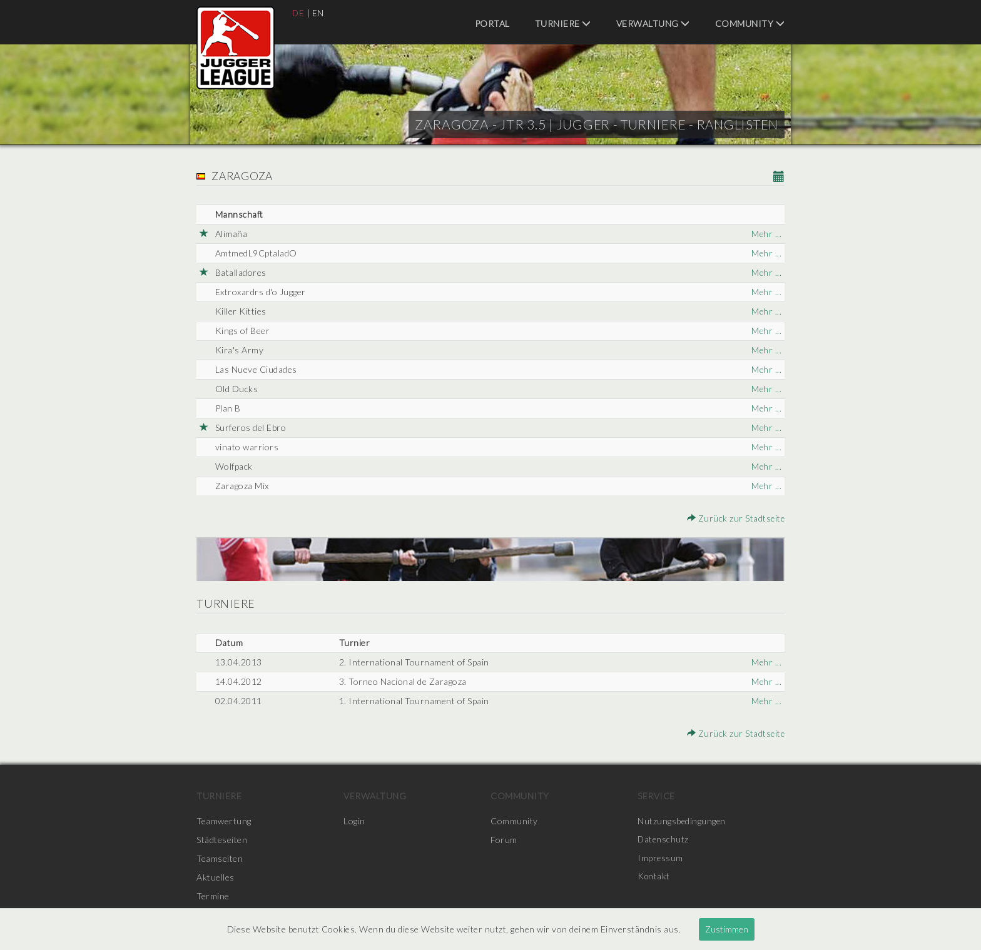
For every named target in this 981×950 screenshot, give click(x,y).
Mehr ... (766, 233)
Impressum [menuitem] (661, 858)
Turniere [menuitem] (563, 23)
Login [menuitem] (354, 821)
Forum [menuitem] (503, 839)
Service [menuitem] (656, 796)
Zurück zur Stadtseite (735, 518)
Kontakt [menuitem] (654, 877)
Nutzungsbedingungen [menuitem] (682, 821)
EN (319, 13)
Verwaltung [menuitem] (653, 23)
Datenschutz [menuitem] (664, 839)
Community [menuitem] (750, 23)
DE (298, 13)
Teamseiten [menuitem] (219, 858)
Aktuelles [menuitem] (215, 877)
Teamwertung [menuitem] (224, 821)
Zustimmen (726, 929)
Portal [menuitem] (492, 23)
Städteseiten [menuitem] (221, 839)
